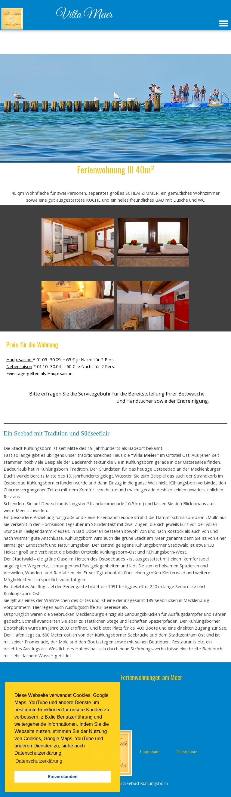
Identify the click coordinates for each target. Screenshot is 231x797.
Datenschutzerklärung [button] (38, 761)
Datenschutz (186, 751)
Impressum (149, 751)
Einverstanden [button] (62, 776)
